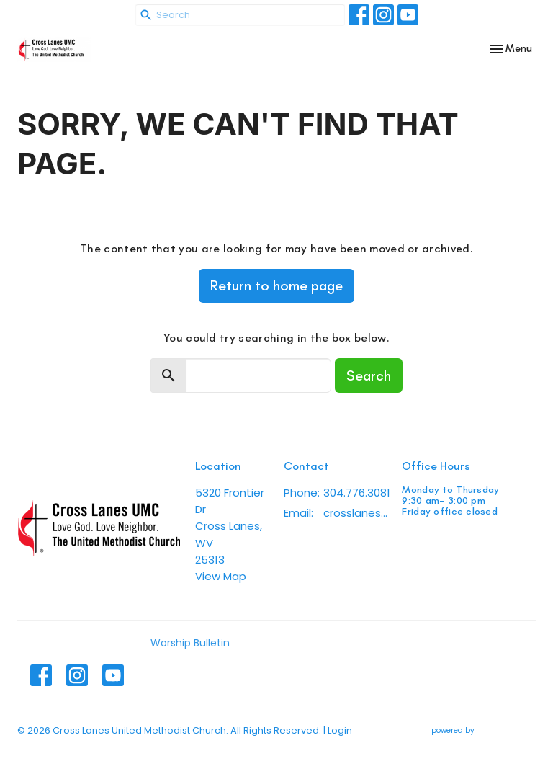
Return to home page (276, 285)
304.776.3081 (356, 492)
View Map (220, 576)
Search (368, 375)
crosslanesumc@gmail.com (355, 512)
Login (340, 730)
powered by (483, 730)
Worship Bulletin (190, 643)
